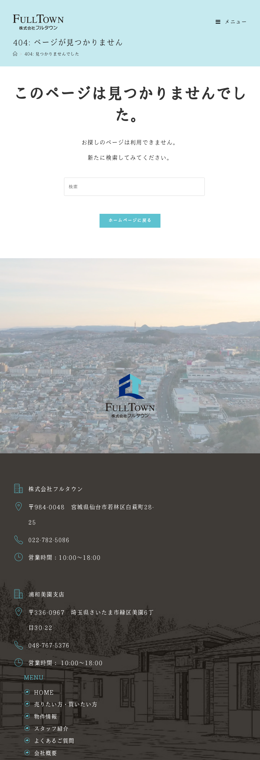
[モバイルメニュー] (231, 22)
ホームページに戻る (130, 223)
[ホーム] (15, 54)
